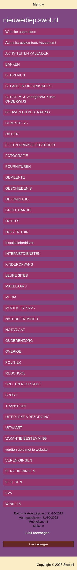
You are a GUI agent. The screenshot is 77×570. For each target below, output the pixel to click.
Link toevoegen (37, 533)
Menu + (38, 4)
